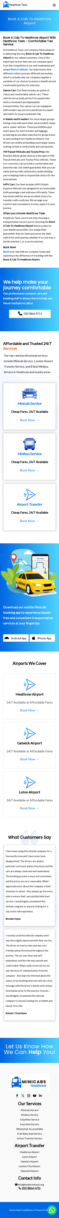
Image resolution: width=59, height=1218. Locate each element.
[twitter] (23, 1096)
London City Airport (29, 1166)
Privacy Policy (42, 1209)
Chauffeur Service (29, 1119)
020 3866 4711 (31, 1188)
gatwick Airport (29, 1161)
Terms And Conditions (21, 1209)
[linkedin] (40, 1096)
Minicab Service (29, 1110)
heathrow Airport (29, 1151)
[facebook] (17, 1096)
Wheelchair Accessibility (29, 1128)
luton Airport (29, 1156)
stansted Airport (30, 1170)
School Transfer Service (29, 1138)
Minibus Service (29, 1114)
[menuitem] (29, 1110)
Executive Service (29, 1124)
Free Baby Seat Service (29, 1133)
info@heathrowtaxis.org (29, 1184)
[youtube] (34, 1096)
